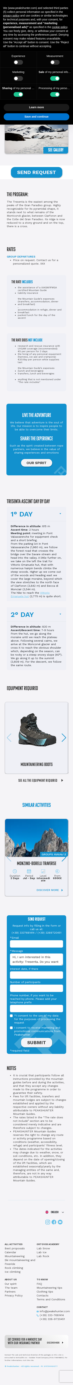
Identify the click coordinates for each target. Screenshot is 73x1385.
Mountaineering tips (49, 1287)
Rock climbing (14, 1267)
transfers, (36, 373)
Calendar (10, 1252)
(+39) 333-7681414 (50, 1315)
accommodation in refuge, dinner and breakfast (40, 311)
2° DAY (22, 614)
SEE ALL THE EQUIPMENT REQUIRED (42, 781)
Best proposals (15, 1248)
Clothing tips (45, 1291)
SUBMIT (36, 1042)
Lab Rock (43, 1256)
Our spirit (11, 1283)
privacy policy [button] (11, 15)
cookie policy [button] (59, 27)
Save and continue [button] (37, 116)
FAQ (39, 1283)
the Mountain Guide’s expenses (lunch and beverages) (36, 369)
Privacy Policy (14, 1295)
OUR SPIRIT (36, 463)
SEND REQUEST (36, 172)
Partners (10, 1291)
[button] (64, 737)
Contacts (42, 1295)
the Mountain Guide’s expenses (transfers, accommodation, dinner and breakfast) (38, 301)
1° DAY (22, 514)
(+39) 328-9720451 (51, 1319)
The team (11, 1287)
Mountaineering (15, 1256)
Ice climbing (12, 1271)
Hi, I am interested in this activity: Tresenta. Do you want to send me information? (36, 959)
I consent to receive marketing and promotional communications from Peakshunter (37, 1031)
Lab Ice (42, 1252)
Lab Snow (43, 1248)
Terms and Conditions (51, 1299)
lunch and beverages (42, 373)
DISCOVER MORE (56, 1342)
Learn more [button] (36, 107)
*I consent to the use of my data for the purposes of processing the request (37, 1019)
